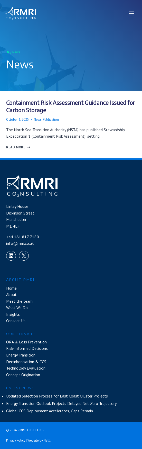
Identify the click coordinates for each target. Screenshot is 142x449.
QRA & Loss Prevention (26, 341)
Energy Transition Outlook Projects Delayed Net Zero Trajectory (61, 403)
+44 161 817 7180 (22, 236)
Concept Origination (23, 374)
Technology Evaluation (25, 368)
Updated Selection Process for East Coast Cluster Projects (57, 396)
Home (11, 288)
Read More (18, 147)
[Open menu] (131, 13)
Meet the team (19, 301)
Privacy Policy (15, 440)
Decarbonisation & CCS (26, 361)
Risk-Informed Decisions (27, 348)
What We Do (17, 307)
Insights (13, 314)
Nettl (47, 440)
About (11, 294)
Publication (51, 119)
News (38, 119)
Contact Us (15, 320)
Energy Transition (20, 355)
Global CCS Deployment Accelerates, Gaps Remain (49, 410)
